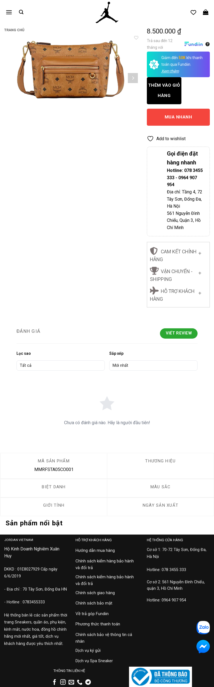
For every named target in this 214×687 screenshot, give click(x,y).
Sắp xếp (116, 353)
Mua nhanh (178, 117)
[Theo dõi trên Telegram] (88, 682)
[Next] (133, 78)
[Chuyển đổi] (199, 252)
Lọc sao (23, 353)
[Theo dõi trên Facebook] (54, 682)
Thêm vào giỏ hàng (164, 90)
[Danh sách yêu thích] (193, 12)
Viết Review (179, 333)
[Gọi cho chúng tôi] (79, 682)
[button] (9, 12)
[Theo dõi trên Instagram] (63, 682)
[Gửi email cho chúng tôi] (71, 682)
